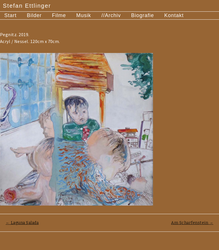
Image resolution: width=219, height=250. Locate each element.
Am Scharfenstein (192, 222)
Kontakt (174, 15)
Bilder (34, 15)
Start (10, 15)
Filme (59, 15)
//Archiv (111, 15)
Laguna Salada (22, 222)
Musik (83, 15)
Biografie (142, 15)
